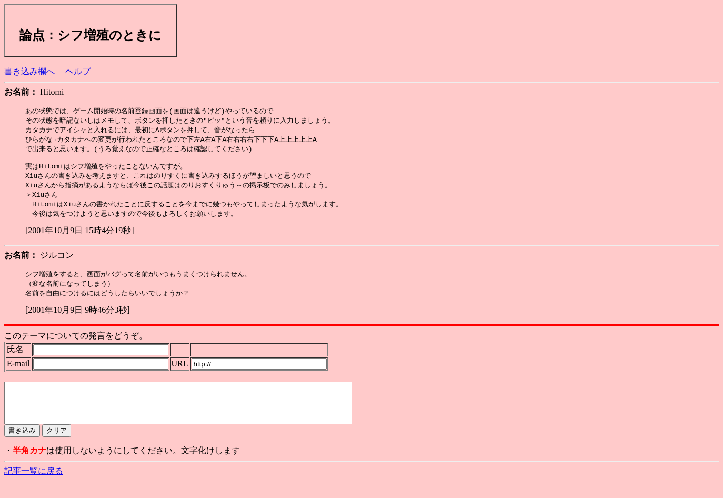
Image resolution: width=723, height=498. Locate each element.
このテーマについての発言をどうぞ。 (75, 344)
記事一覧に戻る (33, 487)
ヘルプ (78, 71)
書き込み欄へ (29, 71)
